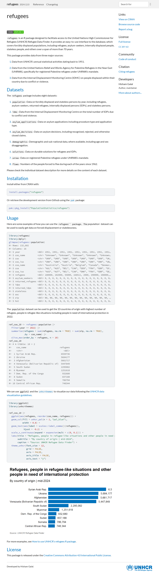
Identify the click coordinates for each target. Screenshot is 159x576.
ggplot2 (23, 403)
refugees (12, 4)
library (13, 235)
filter (15, 327)
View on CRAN (127, 19)
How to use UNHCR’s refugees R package (54, 541)
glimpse (13, 242)
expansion (51, 432)
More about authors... (130, 92)
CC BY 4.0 (123, 46)
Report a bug (125, 29)
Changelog (52, 4)
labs (13, 435)
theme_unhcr (18, 445)
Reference (38, 4)
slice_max (17, 337)
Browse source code (129, 24)
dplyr (22, 238)
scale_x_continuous (22, 432)
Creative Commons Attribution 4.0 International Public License (77, 555)
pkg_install (22, 208)
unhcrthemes (25, 406)
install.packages (19, 192)
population (37, 242)
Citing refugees (127, 71)
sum (39, 331)
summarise (17, 331)
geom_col (16, 419)
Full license (124, 41)
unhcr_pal (36, 419)
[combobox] (134, 4)
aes (22, 416)
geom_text (17, 426)
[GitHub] (150, 4)
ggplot (15, 416)
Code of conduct (127, 59)
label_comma (55, 426)
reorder (41, 416)
